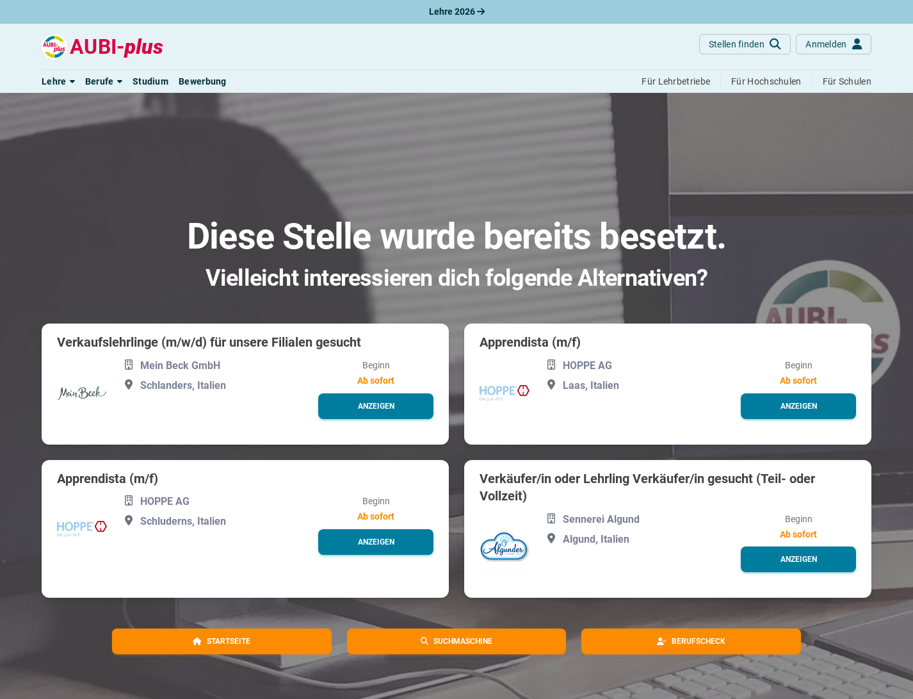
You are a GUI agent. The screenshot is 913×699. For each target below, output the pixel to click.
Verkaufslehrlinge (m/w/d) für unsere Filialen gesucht (209, 342)
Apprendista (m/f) (530, 342)
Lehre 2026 (457, 11)
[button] (58, 81)
